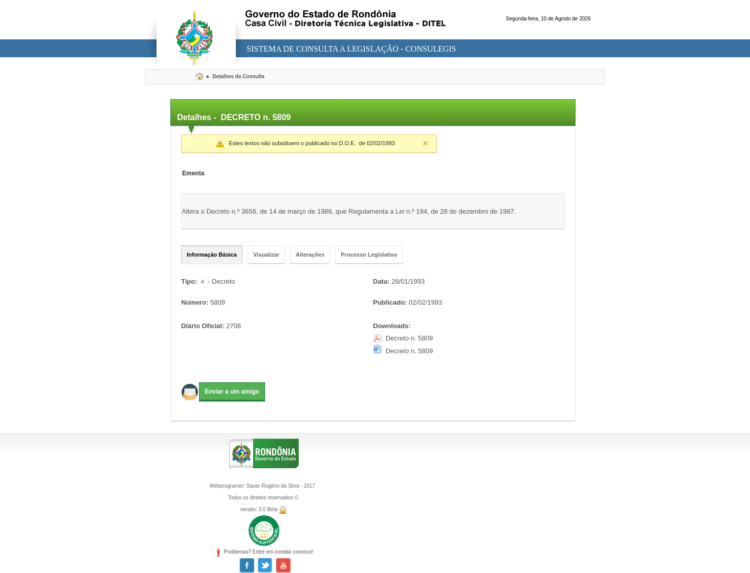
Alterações (310, 254)
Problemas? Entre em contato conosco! (264, 552)
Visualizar (266, 254)
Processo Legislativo (369, 254)
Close (425, 143)
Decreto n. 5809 (409, 338)
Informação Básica (212, 254)
